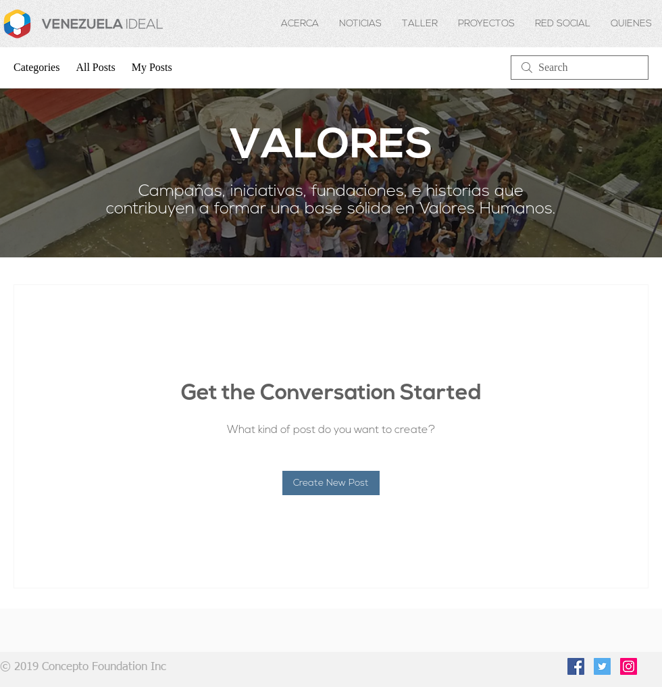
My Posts (152, 67)
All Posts (95, 67)
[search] (579, 67)
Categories (36, 67)
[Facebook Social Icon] (575, 666)
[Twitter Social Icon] (602, 666)
